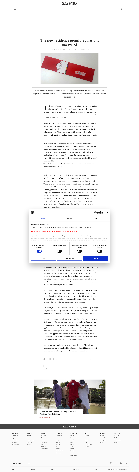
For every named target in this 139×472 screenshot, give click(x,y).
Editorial (116, 442)
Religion (72, 448)
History (72, 451)
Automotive (59, 435)
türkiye (45, 368)
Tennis (101, 442)
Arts (86, 433)
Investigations (30, 440)
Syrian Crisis (44, 446)
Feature (72, 453)
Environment (73, 438)
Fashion (72, 444)
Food (71, 442)
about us (54, 469)
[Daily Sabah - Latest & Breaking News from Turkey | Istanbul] (69, 3)
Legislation (15, 438)
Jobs (13, 469)
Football (102, 435)
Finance (58, 442)
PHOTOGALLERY (46, 417)
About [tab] (96, 218)
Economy (58, 438)
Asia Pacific (44, 442)
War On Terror (15, 440)
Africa (42, 444)
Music (86, 438)
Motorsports (103, 440)
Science (72, 446)
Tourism (58, 444)
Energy (57, 440)
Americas (43, 440)
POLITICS (15, 433)
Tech (57, 446)
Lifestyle (73, 433)
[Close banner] (107, 212)
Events (86, 440)
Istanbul (29, 435)
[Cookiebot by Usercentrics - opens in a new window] (95, 212)
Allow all (95, 258)
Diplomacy (15, 435)
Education (29, 438)
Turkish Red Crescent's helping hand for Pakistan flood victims (59, 413)
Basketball (102, 438)
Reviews (87, 446)
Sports (102, 433)
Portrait (87, 442)
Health (72, 435)
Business (59, 433)
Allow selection (69, 258)
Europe (43, 438)
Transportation (60, 451)
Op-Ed (115, 438)
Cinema (87, 435)
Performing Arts (89, 444)
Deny (43, 258)
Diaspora (29, 444)
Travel (72, 440)
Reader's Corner (118, 440)
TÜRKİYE (29, 433)
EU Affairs (14, 442)
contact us (76, 469)
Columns (116, 435)
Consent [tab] (42, 218)
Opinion (117, 433)
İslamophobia (44, 448)
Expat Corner (73, 455)
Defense (58, 448)
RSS (96, 469)
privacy (32, 469)
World (43, 433)
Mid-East (43, 435)
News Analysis (15, 444)
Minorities (29, 442)
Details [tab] (69, 218)
